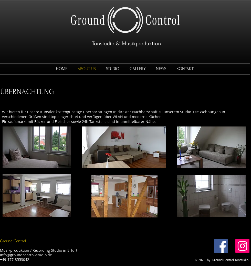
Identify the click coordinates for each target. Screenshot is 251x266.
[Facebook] (221, 246)
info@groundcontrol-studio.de (26, 254)
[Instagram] (242, 246)
